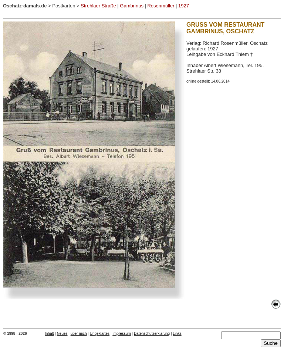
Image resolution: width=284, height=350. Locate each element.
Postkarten (63, 6)
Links (177, 333)
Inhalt (49, 333)
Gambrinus (131, 6)
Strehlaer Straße (98, 6)
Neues (62, 333)
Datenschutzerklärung (152, 333)
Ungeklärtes (99, 333)
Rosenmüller (160, 6)
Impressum (121, 333)
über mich (79, 333)
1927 (183, 6)
